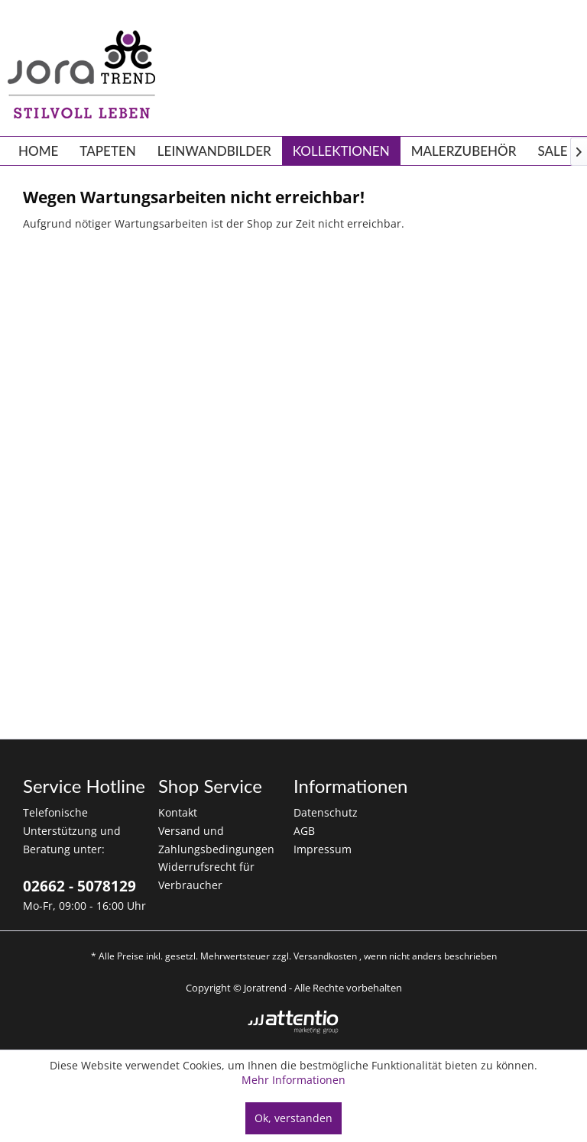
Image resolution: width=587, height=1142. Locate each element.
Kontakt (177, 812)
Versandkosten (325, 956)
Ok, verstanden (293, 1118)
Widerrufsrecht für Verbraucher (206, 875)
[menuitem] (38, 151)
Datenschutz (326, 812)
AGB (304, 830)
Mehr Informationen (293, 1079)
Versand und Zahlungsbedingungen (216, 839)
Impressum (323, 849)
